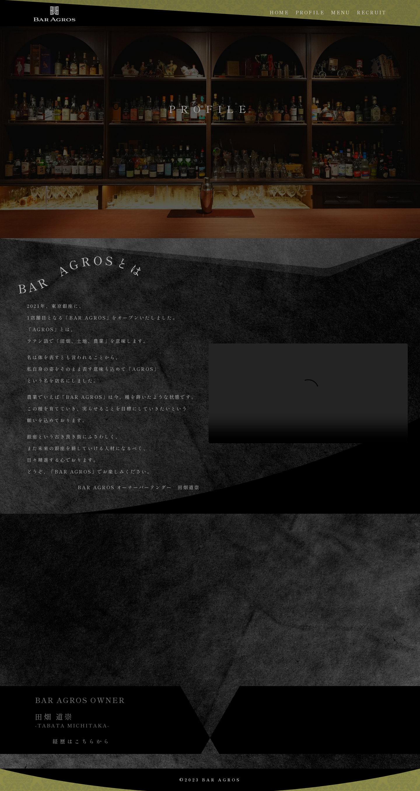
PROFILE (310, 13)
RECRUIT (371, 13)
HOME (279, 13)
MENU (340, 13)
